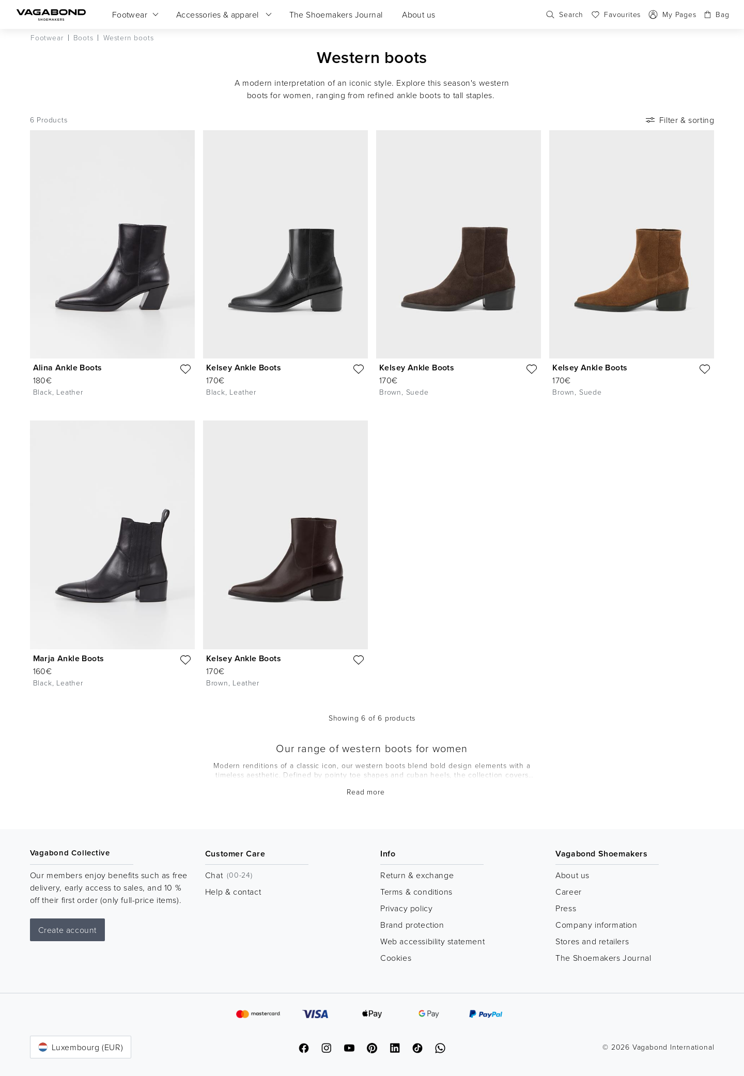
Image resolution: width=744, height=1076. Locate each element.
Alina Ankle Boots (67, 367)
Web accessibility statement (432, 941)
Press (565, 908)
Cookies (395, 957)
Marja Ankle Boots (68, 658)
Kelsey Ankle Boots (243, 367)
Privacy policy (406, 908)
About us (572, 875)
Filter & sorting (679, 120)
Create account (67, 929)
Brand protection (412, 924)
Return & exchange (417, 875)
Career (568, 891)
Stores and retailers (592, 941)
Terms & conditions (416, 891)
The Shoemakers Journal (603, 957)
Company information (596, 924)
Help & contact (233, 891)
